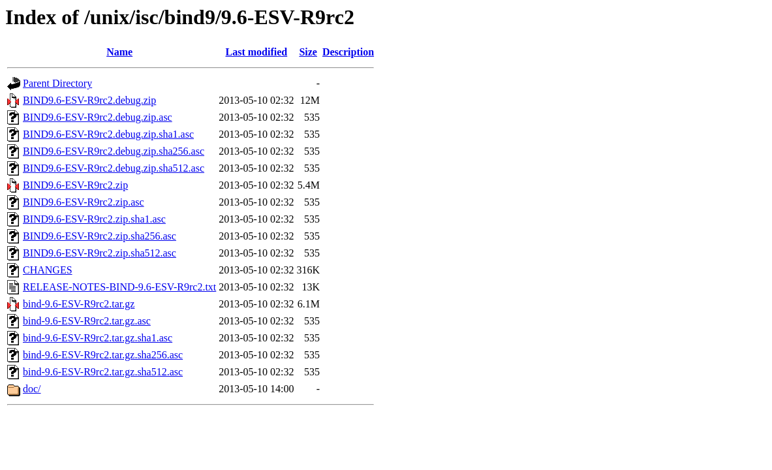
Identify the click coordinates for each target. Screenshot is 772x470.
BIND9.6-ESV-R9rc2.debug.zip (89, 100)
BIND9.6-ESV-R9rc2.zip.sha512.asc (99, 252)
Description (348, 51)
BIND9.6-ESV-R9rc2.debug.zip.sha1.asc (108, 134)
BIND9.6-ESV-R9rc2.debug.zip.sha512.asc (113, 168)
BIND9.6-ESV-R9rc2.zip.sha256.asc (99, 236)
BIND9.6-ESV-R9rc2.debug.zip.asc (97, 117)
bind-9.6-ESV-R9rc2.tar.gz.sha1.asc (97, 337)
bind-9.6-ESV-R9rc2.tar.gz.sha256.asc (103, 354)
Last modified (257, 51)
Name (119, 51)
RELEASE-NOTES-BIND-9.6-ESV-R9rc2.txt (119, 286)
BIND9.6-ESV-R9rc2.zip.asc (83, 202)
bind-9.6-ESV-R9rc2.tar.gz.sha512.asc (103, 371)
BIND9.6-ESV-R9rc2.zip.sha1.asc (94, 219)
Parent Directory (57, 83)
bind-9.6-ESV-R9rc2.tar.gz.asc (87, 320)
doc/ (32, 388)
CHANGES (47, 269)
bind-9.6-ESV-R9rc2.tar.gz (78, 303)
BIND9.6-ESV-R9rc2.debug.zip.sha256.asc (113, 151)
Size (308, 51)
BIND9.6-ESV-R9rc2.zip (75, 185)
